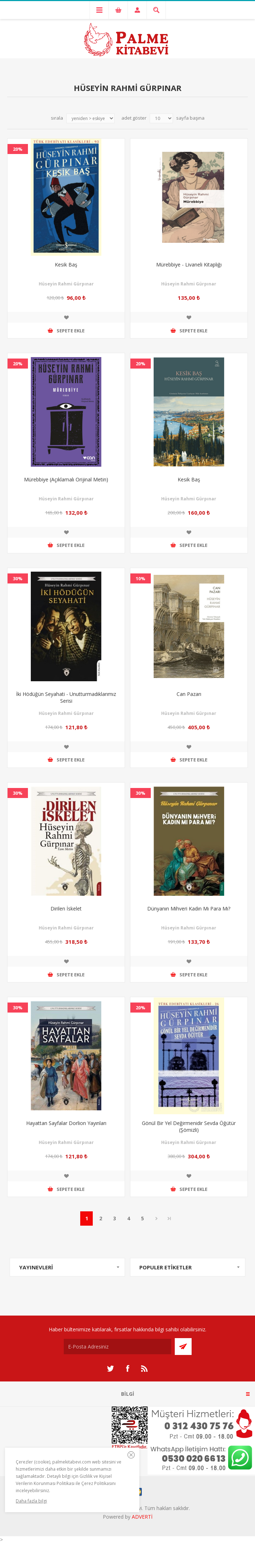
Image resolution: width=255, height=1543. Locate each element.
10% (140, 578)
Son (169, 1218)
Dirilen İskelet (66, 908)
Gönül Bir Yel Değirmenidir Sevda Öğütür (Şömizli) (189, 1126)
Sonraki (156, 1218)
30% (18, 578)
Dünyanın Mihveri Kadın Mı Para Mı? (188, 908)
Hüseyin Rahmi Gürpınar (66, 284)
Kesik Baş (66, 264)
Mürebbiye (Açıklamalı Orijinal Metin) (66, 479)
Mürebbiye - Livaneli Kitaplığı (189, 264)
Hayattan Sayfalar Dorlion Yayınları (66, 1123)
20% (18, 149)
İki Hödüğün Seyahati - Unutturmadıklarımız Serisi (66, 697)
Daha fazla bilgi (31, 1501)
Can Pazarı (189, 694)
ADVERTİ (142, 1516)
